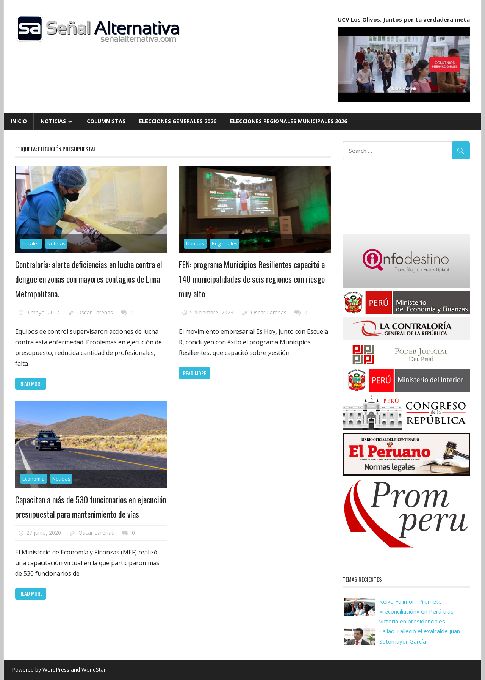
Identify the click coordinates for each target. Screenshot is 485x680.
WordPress (55, 669)
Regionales (225, 243)
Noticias (53, 121)
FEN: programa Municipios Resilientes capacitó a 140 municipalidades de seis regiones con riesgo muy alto (252, 279)
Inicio (19, 121)
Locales (31, 243)
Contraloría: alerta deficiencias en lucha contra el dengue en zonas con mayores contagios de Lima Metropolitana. (88, 279)
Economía (33, 478)
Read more (30, 384)
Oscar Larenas (95, 312)
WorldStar (93, 669)
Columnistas (106, 121)
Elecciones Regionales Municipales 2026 (288, 121)
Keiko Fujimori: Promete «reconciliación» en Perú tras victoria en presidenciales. (416, 611)
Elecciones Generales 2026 (177, 121)
